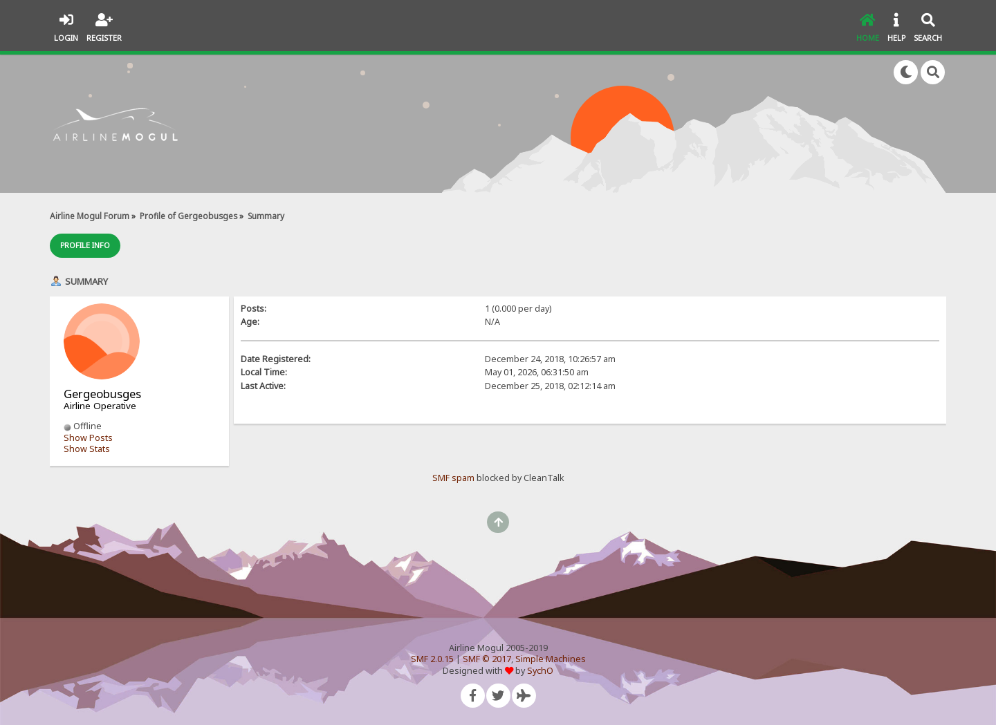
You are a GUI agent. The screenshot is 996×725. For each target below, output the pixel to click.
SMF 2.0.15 (432, 659)
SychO (540, 671)
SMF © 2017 (487, 659)
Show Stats (87, 449)
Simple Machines (550, 659)
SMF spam (453, 478)
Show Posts (88, 438)
